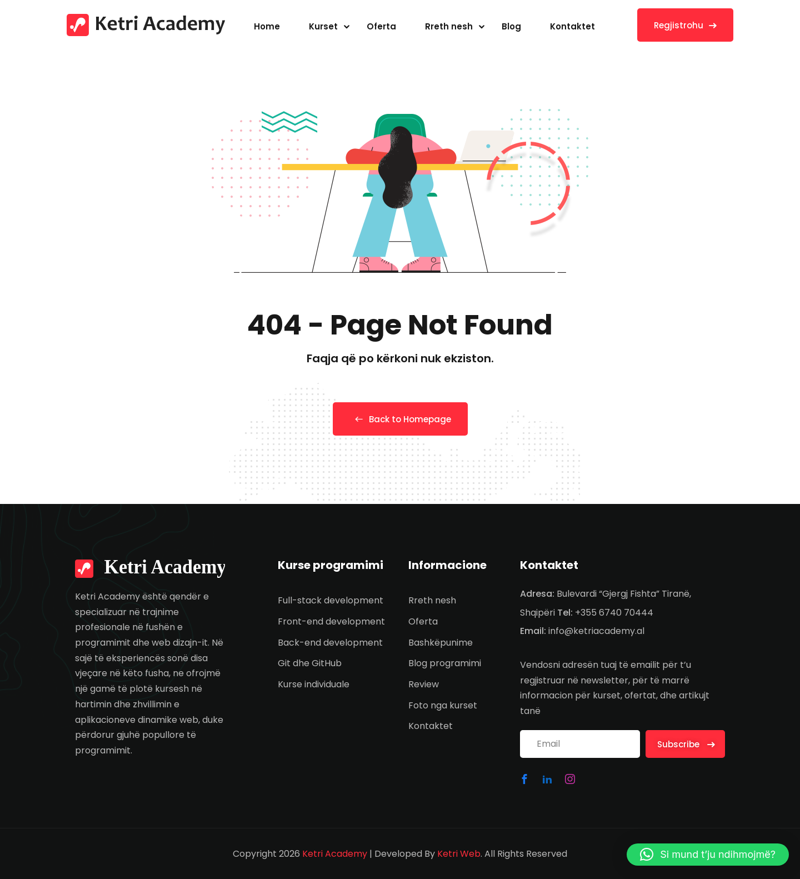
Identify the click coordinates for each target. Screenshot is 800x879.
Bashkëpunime (440, 642)
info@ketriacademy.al (596, 631)
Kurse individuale (313, 684)
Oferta (381, 26)
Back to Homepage (400, 419)
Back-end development (330, 642)
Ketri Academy (334, 853)
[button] (708, 854)
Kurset (323, 26)
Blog (511, 26)
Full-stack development (330, 600)
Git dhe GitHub (310, 663)
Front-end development (331, 621)
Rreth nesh (449, 26)
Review (423, 684)
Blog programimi (444, 663)
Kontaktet (572, 26)
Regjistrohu (685, 25)
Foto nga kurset (442, 705)
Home (267, 26)
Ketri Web (459, 853)
